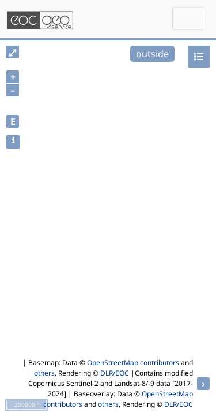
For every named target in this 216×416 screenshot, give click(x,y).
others (44, 373)
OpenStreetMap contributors (133, 362)
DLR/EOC (114, 373)
